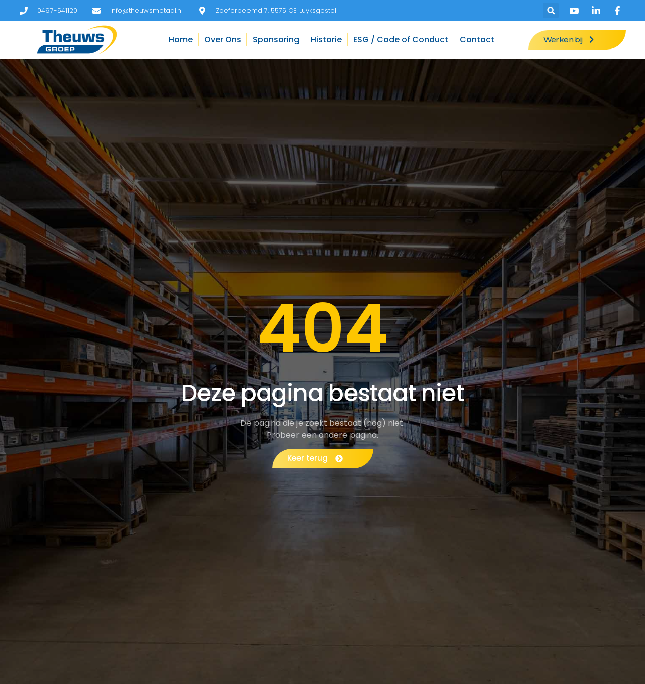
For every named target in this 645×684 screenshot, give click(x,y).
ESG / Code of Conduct (401, 39)
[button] (551, 10)
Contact (477, 39)
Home (181, 39)
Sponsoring (276, 39)
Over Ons (222, 39)
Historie (326, 39)
